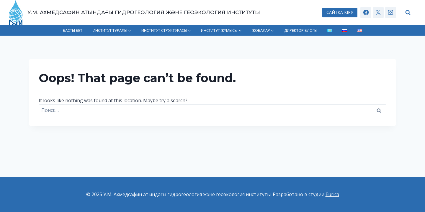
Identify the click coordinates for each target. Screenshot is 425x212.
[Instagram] (390, 12)
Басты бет (72, 30)
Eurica (332, 194)
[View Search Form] (408, 12)
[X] (378, 12)
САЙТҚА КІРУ (339, 12)
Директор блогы (300, 30)
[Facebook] (365, 12)
